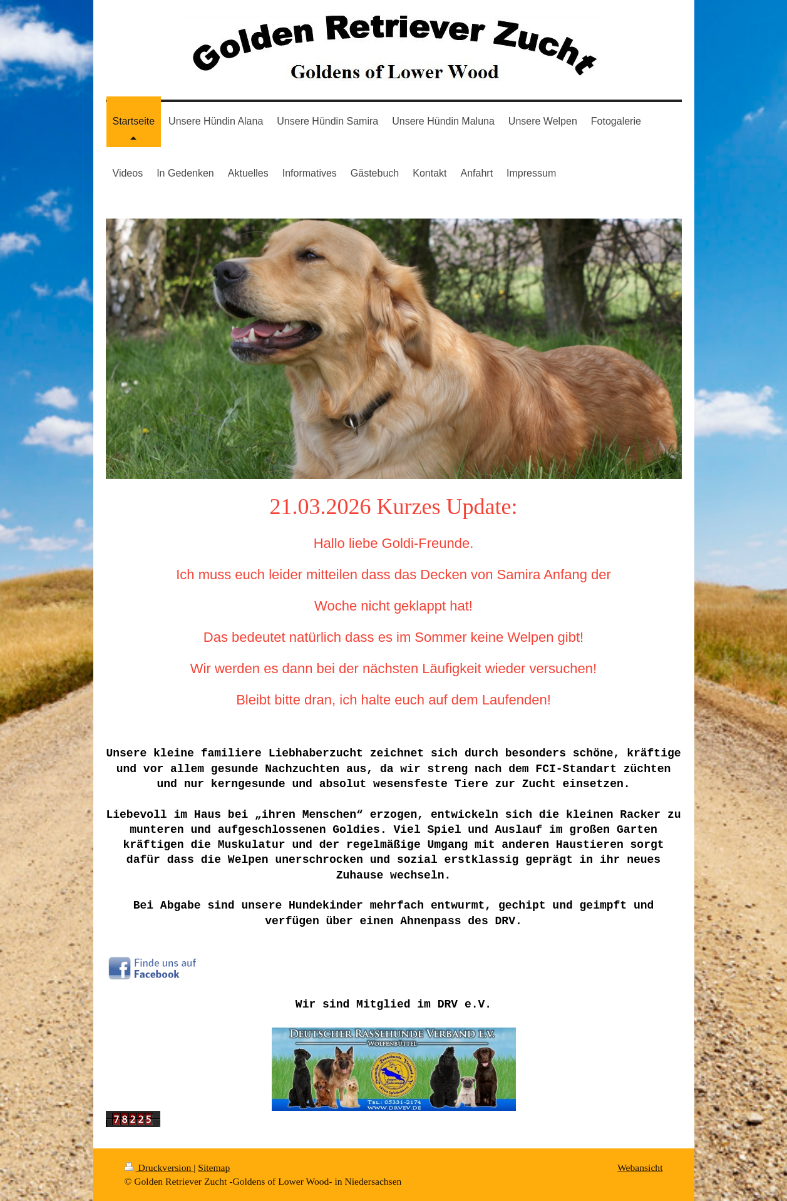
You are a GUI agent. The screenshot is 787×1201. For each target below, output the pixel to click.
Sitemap (214, 1167)
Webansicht (639, 1167)
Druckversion (159, 1167)
